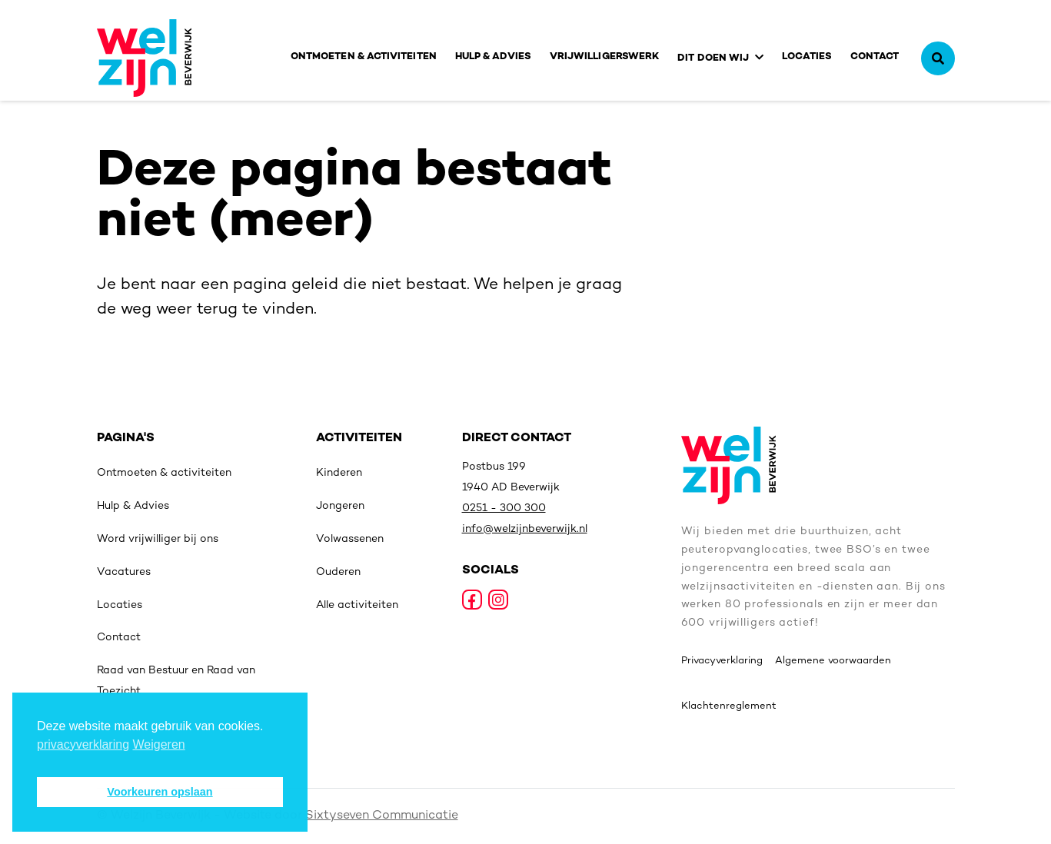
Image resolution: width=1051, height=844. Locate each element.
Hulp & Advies (493, 57)
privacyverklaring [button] (83, 744)
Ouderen (338, 572)
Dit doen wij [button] (713, 58)
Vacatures (124, 572)
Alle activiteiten (357, 605)
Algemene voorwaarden (833, 661)
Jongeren (340, 506)
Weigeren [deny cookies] (159, 744)
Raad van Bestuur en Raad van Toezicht (176, 681)
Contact (875, 57)
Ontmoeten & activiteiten (364, 57)
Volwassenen (350, 539)
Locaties (807, 57)
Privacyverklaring (722, 661)
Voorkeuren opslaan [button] (159, 792)
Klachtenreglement (729, 706)
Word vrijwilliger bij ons (157, 539)
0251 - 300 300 (504, 508)
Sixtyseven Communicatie (381, 815)
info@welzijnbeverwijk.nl (524, 529)
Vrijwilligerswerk (604, 57)
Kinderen (339, 473)
